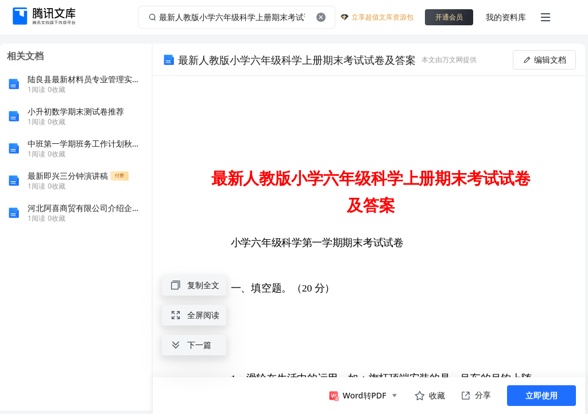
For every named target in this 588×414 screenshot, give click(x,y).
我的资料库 (506, 17)
